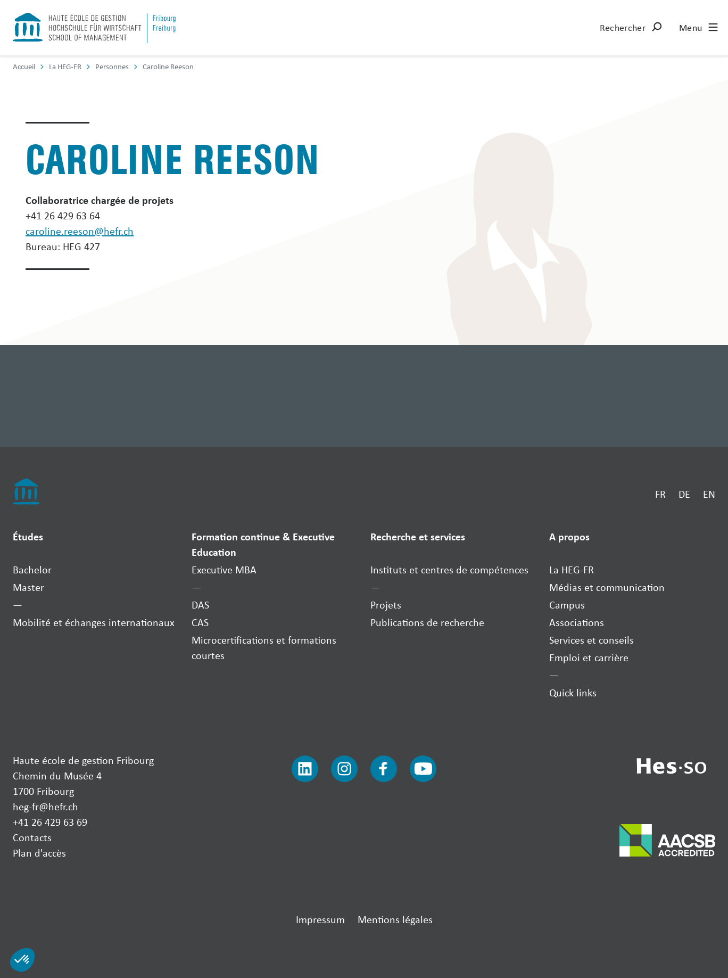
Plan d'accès (39, 852)
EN (709, 494)
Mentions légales (395, 919)
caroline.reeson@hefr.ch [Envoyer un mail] (80, 231)
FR (660, 494)
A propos (569, 536)
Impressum (320, 919)
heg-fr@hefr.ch (45, 806)
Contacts (32, 837)
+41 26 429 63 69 (50, 822)
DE (684, 494)
